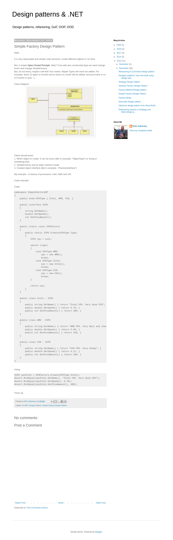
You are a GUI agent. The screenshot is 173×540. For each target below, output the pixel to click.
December (124, 64)
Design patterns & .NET (47, 14)
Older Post (101, 503)
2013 (119, 61)
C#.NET (25, 405)
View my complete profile (141, 130)
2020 (119, 45)
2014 (119, 57)
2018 (119, 49)
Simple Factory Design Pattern (54, 405)
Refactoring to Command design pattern (137, 71)
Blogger (98, 532)
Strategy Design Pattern (129, 82)
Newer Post (20, 503)
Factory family (125, 98)
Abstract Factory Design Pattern (133, 86)
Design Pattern (35, 405)
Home (61, 503)
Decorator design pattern (130, 102)
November (124, 68)
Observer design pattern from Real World (137, 105)
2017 (119, 53)
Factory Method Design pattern (132, 90)
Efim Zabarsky (140, 126)
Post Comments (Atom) (37, 508)
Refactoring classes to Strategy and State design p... (135, 110)
